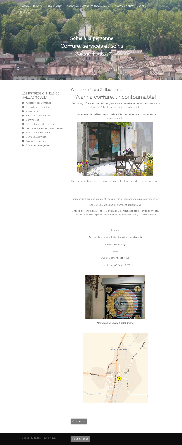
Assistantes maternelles (38, 102)
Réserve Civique (123, 5)
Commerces (32, 120)
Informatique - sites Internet (40, 124)
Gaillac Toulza (54, 5)
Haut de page (80, 439)
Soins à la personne (36, 141)
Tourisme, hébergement (38, 145)
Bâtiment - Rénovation (37, 115)
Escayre (37, 5)
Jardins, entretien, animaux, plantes (44, 128)
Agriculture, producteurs (38, 107)
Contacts (25, 12)
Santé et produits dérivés (38, 132)
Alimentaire (31, 111)
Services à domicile (35, 137)
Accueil (24, 5)
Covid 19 (142, 5)
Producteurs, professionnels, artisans (87, 5)
